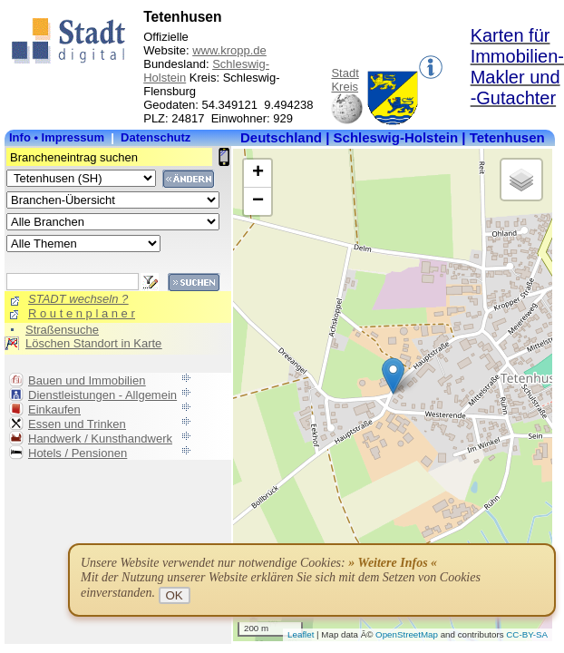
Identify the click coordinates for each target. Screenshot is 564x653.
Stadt (344, 73)
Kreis (344, 86)
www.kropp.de (229, 50)
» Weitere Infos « (392, 563)
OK (174, 595)
